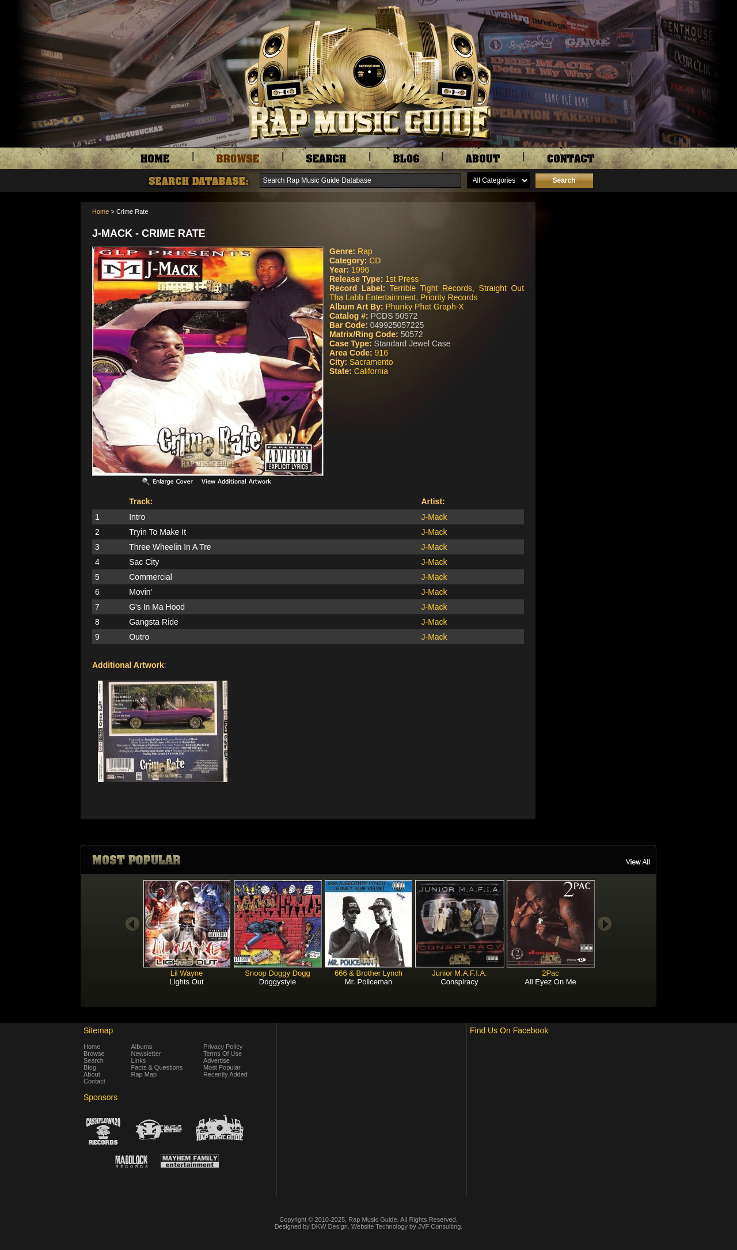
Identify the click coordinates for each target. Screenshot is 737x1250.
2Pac (550, 973)
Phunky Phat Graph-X (424, 306)
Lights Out (186, 981)
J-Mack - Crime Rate (149, 233)
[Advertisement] (598, 260)
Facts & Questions (157, 1067)
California (371, 371)
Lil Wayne (186, 973)
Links (138, 1060)
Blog (89, 1067)
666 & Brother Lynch (368, 973)
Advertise (216, 1060)
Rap (365, 251)
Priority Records (449, 297)
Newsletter (146, 1053)
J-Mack (434, 517)
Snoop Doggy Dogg (277, 973)
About (91, 1074)
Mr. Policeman (368, 981)
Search (93, 1060)
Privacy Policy (222, 1046)
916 (381, 352)
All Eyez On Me (550, 981)
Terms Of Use (222, 1053)
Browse (94, 1053)
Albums (142, 1046)
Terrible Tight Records (430, 288)
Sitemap (98, 1030)
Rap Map (144, 1074)
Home (100, 211)
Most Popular (222, 1067)
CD (375, 260)
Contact (94, 1081)
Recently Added (225, 1074)
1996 (360, 269)
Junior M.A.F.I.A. (459, 973)
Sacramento (371, 362)
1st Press (402, 279)
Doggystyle (277, 981)
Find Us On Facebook (509, 1030)
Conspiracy (459, 981)
